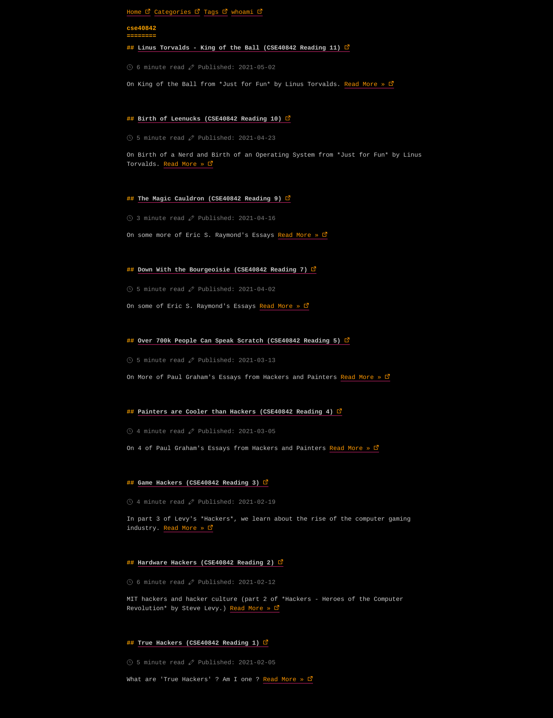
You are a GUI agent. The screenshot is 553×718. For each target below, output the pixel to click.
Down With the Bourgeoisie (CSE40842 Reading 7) (223, 269)
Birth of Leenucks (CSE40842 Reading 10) (209, 119)
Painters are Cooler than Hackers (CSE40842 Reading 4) (235, 412)
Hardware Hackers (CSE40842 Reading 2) (206, 562)
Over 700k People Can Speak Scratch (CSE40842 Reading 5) (239, 340)
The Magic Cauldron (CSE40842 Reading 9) (209, 198)
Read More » (364, 84)
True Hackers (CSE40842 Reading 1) (199, 643)
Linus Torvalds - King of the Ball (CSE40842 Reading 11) (239, 48)
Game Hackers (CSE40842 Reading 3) (199, 483)
